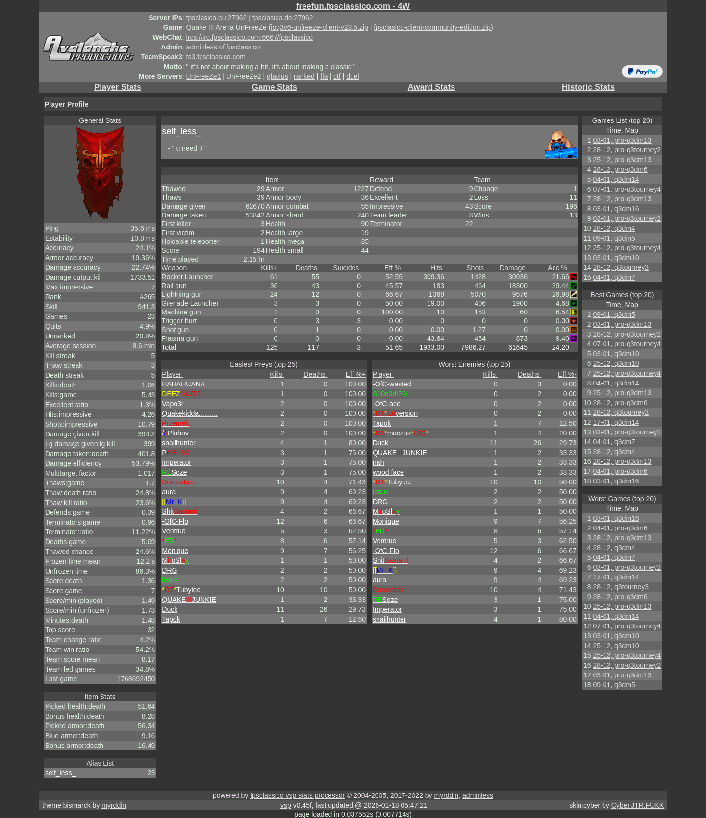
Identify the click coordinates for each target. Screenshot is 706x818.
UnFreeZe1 (203, 76)
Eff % (393, 268)
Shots (476, 268)
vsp (285, 805)
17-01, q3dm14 (616, 422)
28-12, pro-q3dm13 (622, 199)
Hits (437, 268)
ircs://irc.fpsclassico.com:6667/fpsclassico (249, 37)
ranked (304, 76)
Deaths (307, 268)
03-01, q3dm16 (616, 209)
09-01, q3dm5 (614, 238)
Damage (514, 268)
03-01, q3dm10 (616, 258)
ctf (337, 76)
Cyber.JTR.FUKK (637, 805)
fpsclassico (243, 47)
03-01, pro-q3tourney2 (627, 218)
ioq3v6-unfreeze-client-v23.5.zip (319, 27)
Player (172, 374)
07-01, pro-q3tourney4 (627, 189)
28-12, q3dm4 (614, 228)
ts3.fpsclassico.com (216, 57)
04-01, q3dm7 (614, 277)
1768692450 (136, 679)
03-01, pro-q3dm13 (622, 140)
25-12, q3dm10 (616, 363)
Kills (269, 268)
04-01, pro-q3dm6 (620, 471)
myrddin (446, 795)
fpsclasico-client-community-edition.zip (432, 27)
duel (352, 76)
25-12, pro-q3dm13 (622, 160)
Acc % (558, 268)
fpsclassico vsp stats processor (297, 795)
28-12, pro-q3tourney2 (627, 150)
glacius (277, 76)
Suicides (347, 268)
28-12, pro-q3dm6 (620, 169)
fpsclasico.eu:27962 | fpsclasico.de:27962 (249, 18)
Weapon (175, 268)
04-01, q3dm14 (616, 179)
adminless (201, 47)
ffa (324, 76)
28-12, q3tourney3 (621, 267)
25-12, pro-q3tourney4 (627, 248)
